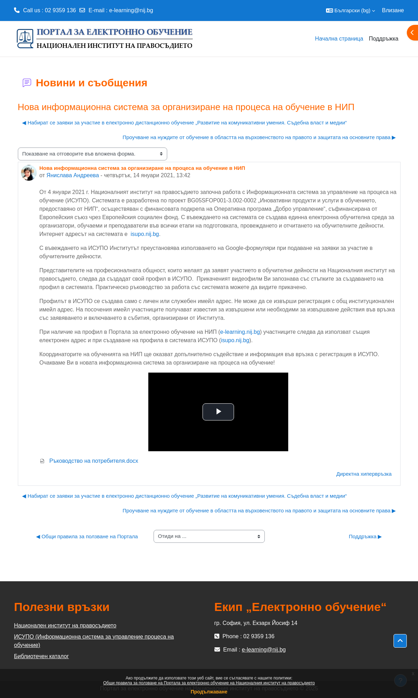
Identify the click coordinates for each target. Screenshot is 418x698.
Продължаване (209, 692)
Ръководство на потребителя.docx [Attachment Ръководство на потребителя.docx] (89, 461)
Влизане (393, 10)
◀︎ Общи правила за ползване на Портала (87, 536)
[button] (350, 10)
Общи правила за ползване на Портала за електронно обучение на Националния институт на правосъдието (209, 683)
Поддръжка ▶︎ (365, 536)
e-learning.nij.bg (240, 332)
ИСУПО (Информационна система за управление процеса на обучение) (94, 641)
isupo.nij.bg (145, 234)
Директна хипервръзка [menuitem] (364, 474)
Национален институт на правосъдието (65, 625)
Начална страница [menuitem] (339, 39)
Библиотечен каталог (41, 656)
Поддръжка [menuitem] (383, 39)
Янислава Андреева (73, 175)
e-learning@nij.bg (131, 10)
